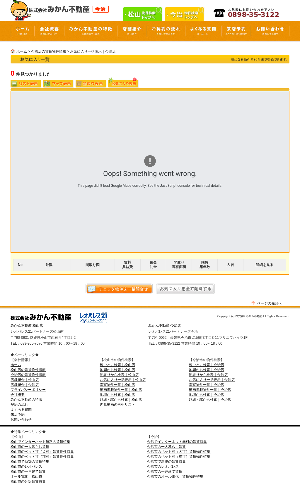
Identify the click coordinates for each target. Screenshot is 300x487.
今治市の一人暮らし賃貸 (166, 447)
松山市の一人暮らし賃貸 (30, 447)
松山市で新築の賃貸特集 (30, 462)
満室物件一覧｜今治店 (206, 385)
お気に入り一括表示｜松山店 (123, 380)
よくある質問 (21, 409)
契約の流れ (19, 405)
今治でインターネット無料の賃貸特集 (177, 442)
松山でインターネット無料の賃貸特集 (40, 442)
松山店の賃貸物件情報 (28, 370)
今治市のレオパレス (163, 466)
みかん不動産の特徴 (26, 400)
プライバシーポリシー (28, 390)
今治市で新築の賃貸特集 (166, 462)
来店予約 (18, 414)
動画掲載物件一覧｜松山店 (121, 390)
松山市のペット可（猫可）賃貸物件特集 (42, 457)
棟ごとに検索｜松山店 (117, 365)
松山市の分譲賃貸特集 (28, 481)
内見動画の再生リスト (117, 405)
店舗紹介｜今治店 (25, 385)
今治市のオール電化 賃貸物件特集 (175, 476)
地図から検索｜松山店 (117, 370)
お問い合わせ (21, 419)
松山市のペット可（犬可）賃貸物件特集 (42, 452)
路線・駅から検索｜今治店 (210, 400)
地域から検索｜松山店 (117, 395)
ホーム (21, 51)
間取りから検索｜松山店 (119, 375)
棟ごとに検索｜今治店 (206, 365)
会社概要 (18, 395)
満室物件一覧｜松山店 (117, 385)
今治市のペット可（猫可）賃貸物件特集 (178, 457)
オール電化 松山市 (26, 476)
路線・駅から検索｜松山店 (121, 400)
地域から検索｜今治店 (206, 395)
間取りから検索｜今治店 (208, 375)
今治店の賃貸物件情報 (48, 51)
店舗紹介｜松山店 (25, 380)
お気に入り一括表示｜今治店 (212, 380)
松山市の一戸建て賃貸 (28, 471)
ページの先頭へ (269, 303)
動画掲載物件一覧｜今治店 (210, 390)
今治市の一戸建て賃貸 (164, 471)
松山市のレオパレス (26, 466)
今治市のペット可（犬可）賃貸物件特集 (178, 452)
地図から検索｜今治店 (206, 370)
